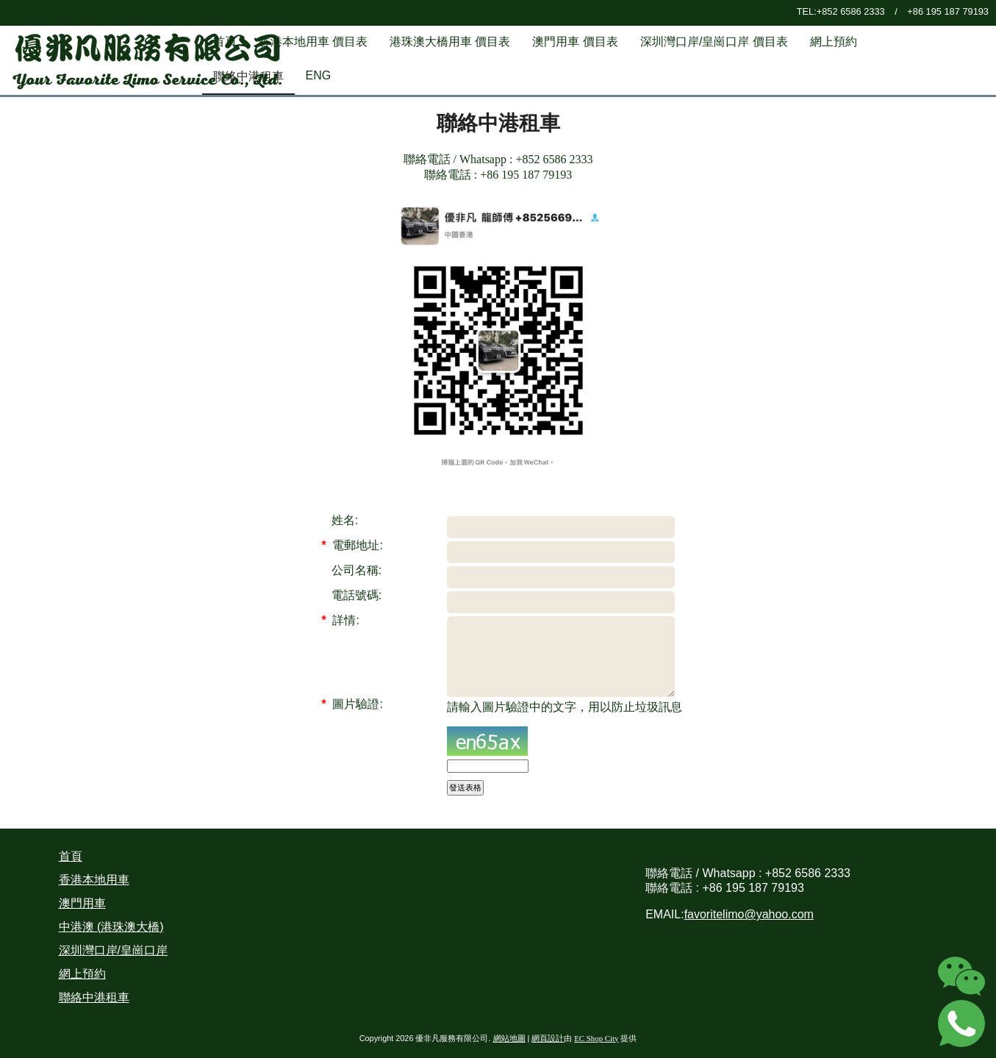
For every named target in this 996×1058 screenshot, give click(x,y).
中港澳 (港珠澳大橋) (111, 927)
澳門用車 (82, 903)
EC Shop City (596, 1038)
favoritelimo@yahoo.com (749, 914)
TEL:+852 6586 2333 (841, 11)
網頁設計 (547, 1038)
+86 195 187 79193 (948, 11)
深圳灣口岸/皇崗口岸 (113, 950)
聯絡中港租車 (94, 997)
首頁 (70, 856)
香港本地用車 (94, 879)
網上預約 (82, 974)
